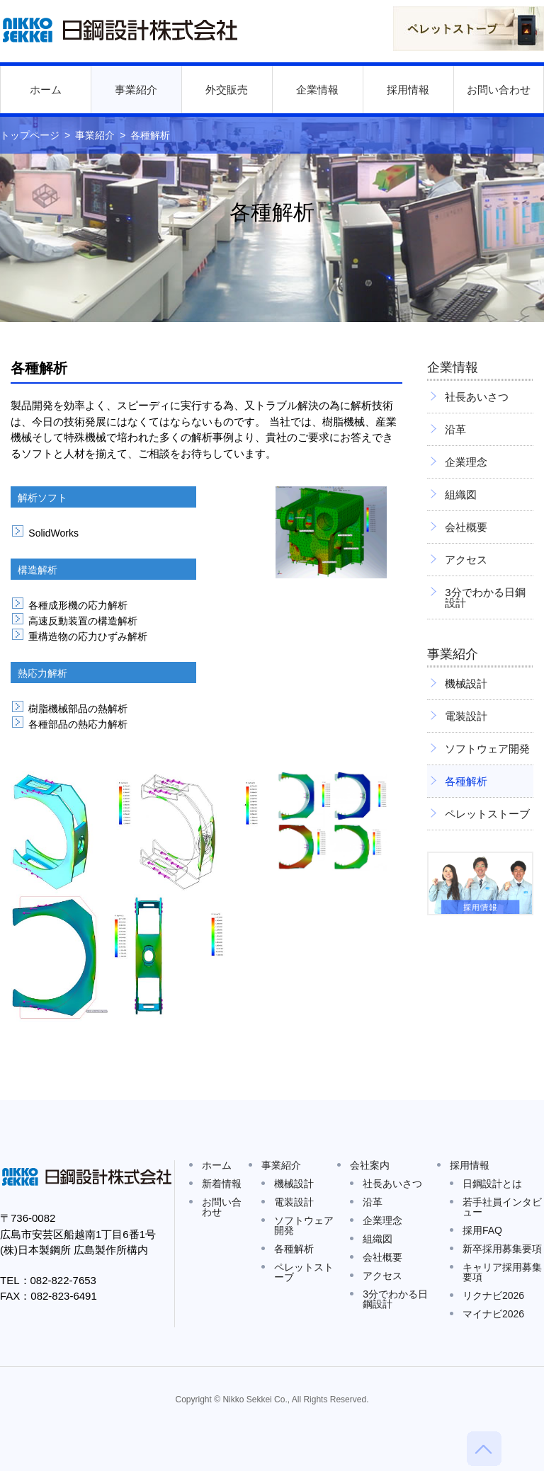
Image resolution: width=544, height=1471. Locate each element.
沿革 (455, 429)
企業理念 (466, 462)
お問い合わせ (499, 90)
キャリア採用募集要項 (502, 1272)
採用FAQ (482, 1230)
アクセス (466, 560)
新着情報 (222, 1183)
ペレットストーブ (487, 814)
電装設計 (466, 716)
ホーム (46, 90)
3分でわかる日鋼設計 (485, 597)
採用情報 (408, 90)
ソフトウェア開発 (487, 749)
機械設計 (466, 683)
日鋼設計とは (492, 1183)
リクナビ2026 (493, 1295)
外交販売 (226, 90)
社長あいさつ (477, 397)
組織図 (461, 494)
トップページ (30, 135)
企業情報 (317, 90)
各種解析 (466, 781)
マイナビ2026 (493, 1314)
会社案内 (370, 1165)
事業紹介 (136, 90)
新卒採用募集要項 (502, 1248)
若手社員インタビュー (502, 1207)
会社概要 (466, 527)
